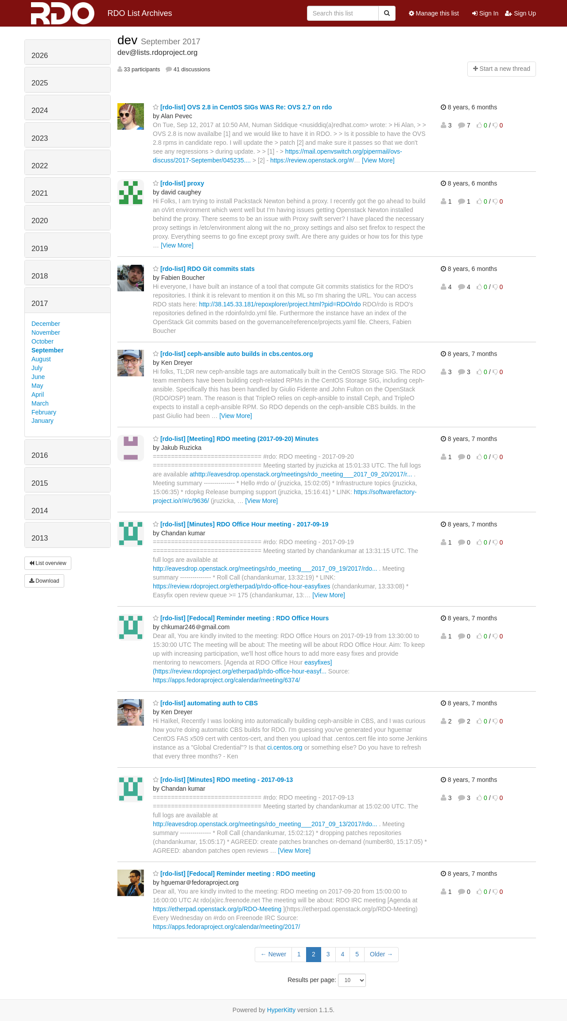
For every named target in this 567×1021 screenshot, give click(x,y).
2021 (39, 193)
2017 (39, 303)
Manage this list (434, 13)
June (38, 376)
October (42, 341)
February (43, 412)
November (45, 332)
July (37, 367)
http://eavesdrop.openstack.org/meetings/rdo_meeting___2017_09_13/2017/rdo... (265, 824)
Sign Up (520, 13)
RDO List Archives (101, 13)
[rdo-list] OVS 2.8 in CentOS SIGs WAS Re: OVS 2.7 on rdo (242, 107)
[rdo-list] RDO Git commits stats (204, 268)
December (45, 323)
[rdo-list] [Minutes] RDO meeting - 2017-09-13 (223, 779)
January (42, 420)
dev (129, 40)
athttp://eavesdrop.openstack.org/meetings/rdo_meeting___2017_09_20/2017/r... (301, 474)
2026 (39, 55)
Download (44, 581)
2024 (39, 110)
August (41, 359)
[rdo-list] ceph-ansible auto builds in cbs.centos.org (233, 353)
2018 (39, 276)
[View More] (378, 160)
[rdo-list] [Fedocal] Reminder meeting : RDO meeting (234, 873)
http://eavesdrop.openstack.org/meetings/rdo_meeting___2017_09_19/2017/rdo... (265, 568)
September (47, 350)
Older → (381, 954)
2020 (39, 221)
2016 (39, 455)
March (40, 403)
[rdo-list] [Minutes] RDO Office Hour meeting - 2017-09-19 (241, 524)
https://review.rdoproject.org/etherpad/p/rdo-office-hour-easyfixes (241, 586)
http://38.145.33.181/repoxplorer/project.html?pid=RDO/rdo (280, 304)
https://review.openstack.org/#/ (312, 160)
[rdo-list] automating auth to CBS (205, 703)
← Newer (273, 954)
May (37, 385)
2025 (39, 83)
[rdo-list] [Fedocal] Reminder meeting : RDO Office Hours (241, 618)
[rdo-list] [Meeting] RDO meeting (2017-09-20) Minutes (235, 438)
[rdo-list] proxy (178, 183)
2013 (39, 538)
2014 (39, 511)
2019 (39, 248)
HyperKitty (281, 1009)
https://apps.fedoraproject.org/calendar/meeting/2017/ (226, 926)
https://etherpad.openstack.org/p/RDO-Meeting (217, 909)
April (37, 394)
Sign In (485, 13)
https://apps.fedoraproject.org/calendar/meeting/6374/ (226, 680)
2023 (39, 138)
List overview (47, 563)
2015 (39, 483)
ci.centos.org (284, 747)
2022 (39, 166)
